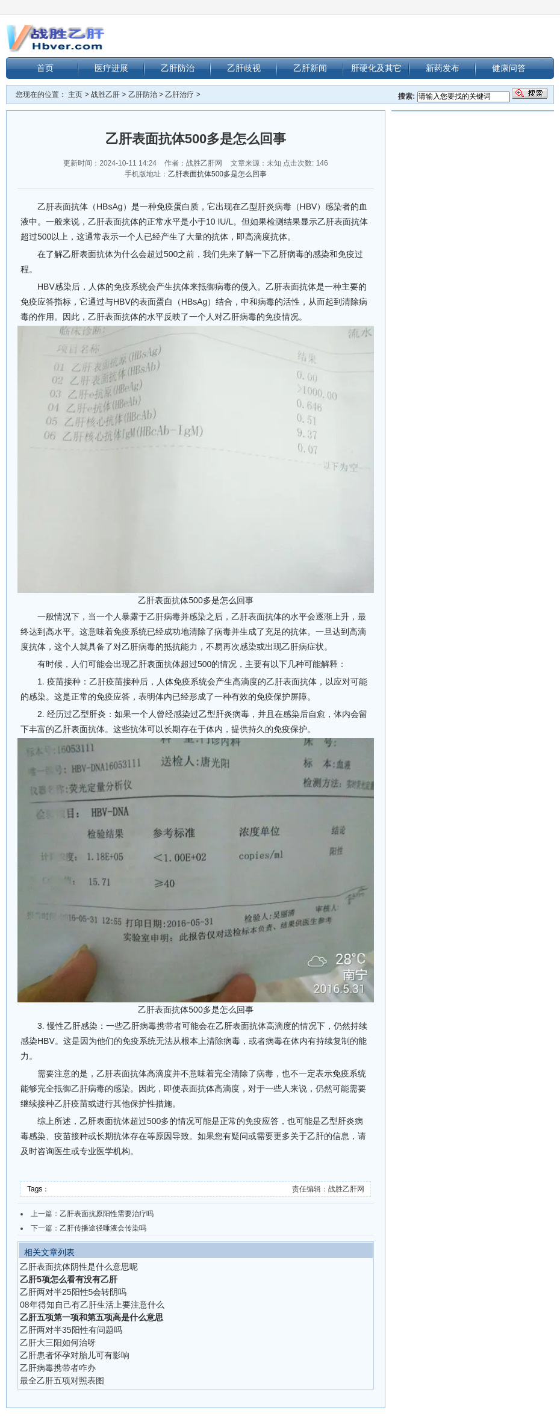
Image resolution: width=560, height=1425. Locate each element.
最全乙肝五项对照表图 (62, 1380)
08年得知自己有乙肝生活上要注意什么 (92, 1304)
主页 (75, 94)
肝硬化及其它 (376, 68)
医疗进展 (111, 68)
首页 (45, 68)
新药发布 (442, 68)
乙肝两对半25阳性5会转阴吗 (73, 1292)
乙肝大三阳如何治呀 (58, 1342)
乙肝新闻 (310, 68)
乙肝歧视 (244, 68)
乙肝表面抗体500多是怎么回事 (217, 174)
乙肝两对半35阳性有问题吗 (71, 1330)
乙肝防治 (177, 68)
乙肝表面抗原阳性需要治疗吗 (107, 1213)
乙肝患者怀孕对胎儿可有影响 (74, 1355)
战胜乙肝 (105, 94)
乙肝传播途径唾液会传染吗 (103, 1228)
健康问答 (509, 68)
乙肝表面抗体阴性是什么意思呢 (79, 1266)
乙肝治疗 (179, 94)
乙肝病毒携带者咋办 (58, 1368)
